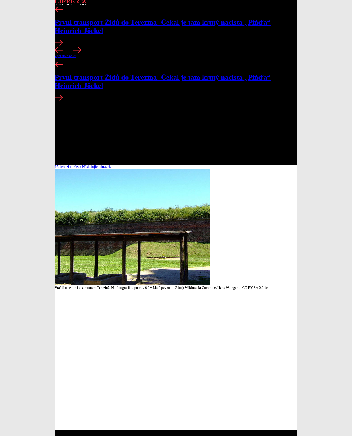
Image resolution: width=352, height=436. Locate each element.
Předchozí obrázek (68, 167)
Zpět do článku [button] (65, 56)
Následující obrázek (96, 167)
